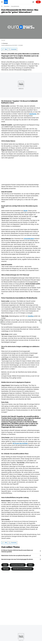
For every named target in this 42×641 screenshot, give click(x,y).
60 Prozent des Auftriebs (20, 443)
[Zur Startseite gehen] (6, 2)
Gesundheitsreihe (15, 6)
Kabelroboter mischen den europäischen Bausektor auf (16, 555)
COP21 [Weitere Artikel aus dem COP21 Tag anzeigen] (30, 564)
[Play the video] (21, 27)
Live (38, 2)
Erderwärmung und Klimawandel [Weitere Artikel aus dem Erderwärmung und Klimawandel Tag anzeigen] (22, 568)
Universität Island (29, 238)
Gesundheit (6, 6)
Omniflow (31, 316)
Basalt (25, 210)
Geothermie (32, 114)
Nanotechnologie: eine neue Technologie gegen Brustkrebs (17, 559)
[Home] (1, 6)
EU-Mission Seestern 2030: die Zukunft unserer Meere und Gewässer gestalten (17, 550)
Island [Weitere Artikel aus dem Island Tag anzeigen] (5, 564)
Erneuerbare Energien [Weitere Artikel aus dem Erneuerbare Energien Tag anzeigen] (17, 564)
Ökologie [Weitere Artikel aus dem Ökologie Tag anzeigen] (5, 568)
